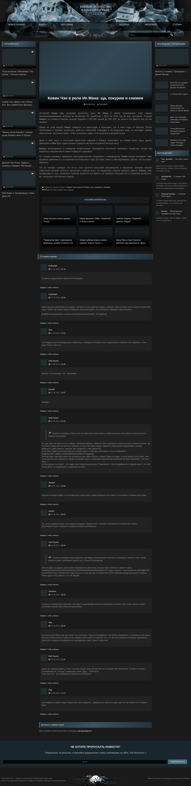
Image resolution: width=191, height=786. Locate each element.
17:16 (63, 269)
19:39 (63, 545)
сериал (71, 190)
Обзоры (123, 25)
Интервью (151, 25)
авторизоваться (85, 731)
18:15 (63, 626)
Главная (47, 187)
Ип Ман (53, 190)
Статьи (177, 25)
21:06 (63, 486)
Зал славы (67, 25)
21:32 (63, 421)
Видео (42, 25)
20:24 (63, 514)
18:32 (63, 595)
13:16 (63, 297)
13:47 (63, 393)
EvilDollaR (103, 104)
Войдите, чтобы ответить (49, 288)
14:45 (63, 364)
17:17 (63, 693)
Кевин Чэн (62, 190)
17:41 (63, 333)
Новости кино (16, 25)
